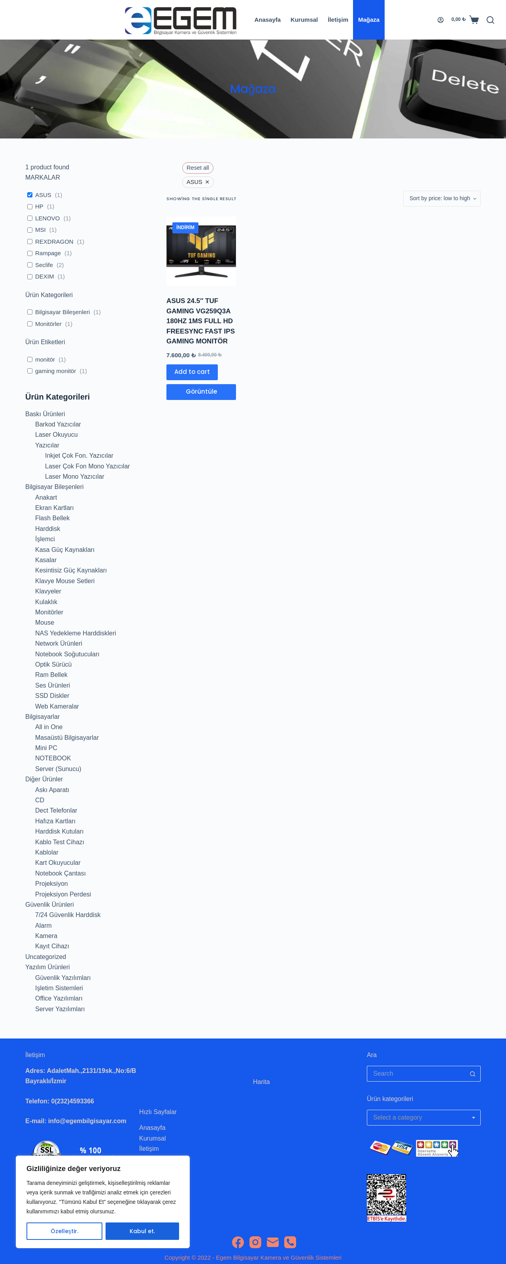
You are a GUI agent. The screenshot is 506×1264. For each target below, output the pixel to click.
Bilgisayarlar (42, 716)
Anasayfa (267, 19)
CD (39, 800)
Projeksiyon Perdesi (63, 894)
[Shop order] (442, 199)
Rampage (48, 253)
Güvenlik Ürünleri (49, 904)
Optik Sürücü (53, 664)
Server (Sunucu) (58, 769)
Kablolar (47, 852)
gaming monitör (55, 371)
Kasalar (46, 560)
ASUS (43, 194)
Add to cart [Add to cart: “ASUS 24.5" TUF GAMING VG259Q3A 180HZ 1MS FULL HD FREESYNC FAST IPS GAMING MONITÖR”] (192, 372)
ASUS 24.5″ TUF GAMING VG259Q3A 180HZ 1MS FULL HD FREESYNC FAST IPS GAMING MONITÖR (200, 321)
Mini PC (46, 748)
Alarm (43, 925)
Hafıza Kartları (55, 821)
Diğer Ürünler (44, 779)
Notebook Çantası (60, 873)
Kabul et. (142, 1231)
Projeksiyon (51, 883)
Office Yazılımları (59, 998)
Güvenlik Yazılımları (63, 977)
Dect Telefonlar (56, 810)
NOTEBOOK (53, 758)
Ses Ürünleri (52, 685)
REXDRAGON (54, 241)
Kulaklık (46, 602)
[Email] (273, 1242)
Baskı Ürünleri (45, 414)
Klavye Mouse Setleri (64, 581)
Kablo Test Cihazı (59, 842)
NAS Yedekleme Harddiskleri (75, 633)
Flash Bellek (52, 518)
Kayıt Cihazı (52, 946)
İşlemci (45, 539)
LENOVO (47, 218)
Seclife (44, 265)
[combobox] (424, 1118)
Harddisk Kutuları (59, 831)
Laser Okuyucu (56, 434)
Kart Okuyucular (58, 862)
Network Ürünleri (58, 643)
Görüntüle (201, 391)
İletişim (338, 19)
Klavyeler (48, 591)
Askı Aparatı (52, 789)
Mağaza (369, 19)
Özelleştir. (64, 1231)
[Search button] (473, 1074)
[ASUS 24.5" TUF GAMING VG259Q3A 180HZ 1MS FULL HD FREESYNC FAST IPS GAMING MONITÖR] (201, 251)
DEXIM (44, 276)
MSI (40, 229)
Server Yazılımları (60, 1009)
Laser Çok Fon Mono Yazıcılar (87, 466)
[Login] (441, 20)
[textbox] (423, 1117)
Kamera (46, 935)
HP (39, 206)
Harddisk (47, 528)
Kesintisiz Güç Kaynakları (71, 570)
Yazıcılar (47, 445)
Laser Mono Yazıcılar (74, 476)
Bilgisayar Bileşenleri (62, 312)
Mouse (44, 622)
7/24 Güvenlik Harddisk (67, 915)
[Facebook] (238, 1242)
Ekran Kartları (54, 507)
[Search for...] (416, 1074)
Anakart (46, 497)
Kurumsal (304, 19)
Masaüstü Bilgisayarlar (67, 737)
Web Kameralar (57, 706)
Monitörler (48, 323)
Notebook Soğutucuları (67, 654)
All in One (48, 727)
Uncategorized (45, 956)
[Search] (490, 20)
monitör (45, 359)
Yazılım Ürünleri (47, 967)
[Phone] (290, 1242)
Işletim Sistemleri (59, 988)
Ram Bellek (51, 674)
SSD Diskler (52, 695)
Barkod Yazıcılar (58, 424)
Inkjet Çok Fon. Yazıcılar (79, 455)
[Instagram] (255, 1242)
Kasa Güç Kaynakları (64, 549)
